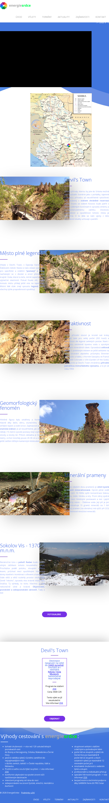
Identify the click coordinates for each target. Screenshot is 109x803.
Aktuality (64, 16)
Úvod (19, 16)
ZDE (54, 689)
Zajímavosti (82, 16)
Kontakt (100, 16)
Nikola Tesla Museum (54, 672)
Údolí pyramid (55, 665)
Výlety (32, 16)
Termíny (47, 16)
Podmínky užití (28, 792)
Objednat (55, 718)
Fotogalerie (54, 614)
